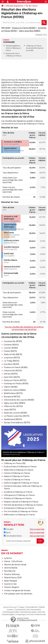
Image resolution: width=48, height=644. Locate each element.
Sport (7, 532)
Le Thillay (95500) (11, 361)
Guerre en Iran (10, 584)
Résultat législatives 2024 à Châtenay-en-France (14, 48)
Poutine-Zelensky (12, 574)
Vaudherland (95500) (13, 419)
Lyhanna (8, 558)
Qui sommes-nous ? (10, 607)
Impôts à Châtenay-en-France (17, 479)
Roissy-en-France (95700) (15, 380)
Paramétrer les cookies (28, 612)
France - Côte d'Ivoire (13, 561)
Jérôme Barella (10, 568)
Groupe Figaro (21, 614)
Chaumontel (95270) (13, 370)
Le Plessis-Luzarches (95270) (16, 416)
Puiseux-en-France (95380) (23, 28)
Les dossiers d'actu (13, 536)
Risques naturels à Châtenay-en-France (21, 502)
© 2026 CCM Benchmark (36, 614)
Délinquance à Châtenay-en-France (19, 495)
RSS (28, 610)
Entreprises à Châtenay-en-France (19, 508)
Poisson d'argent (11, 587)
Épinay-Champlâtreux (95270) (17, 422)
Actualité (8, 529)
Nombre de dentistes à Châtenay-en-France (23, 505)
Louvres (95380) (11, 348)
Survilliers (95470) (11, 364)
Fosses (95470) (10, 351)
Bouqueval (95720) (12, 396)
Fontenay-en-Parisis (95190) (16, 383)
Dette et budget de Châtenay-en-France (21, 483)
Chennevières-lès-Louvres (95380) (19, 400)
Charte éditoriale (31, 607)
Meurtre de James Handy (15, 564)
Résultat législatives (14, 6)
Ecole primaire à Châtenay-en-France (20, 466)
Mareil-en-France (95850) (15, 390)
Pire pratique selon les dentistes (18, 594)
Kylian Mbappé (10, 581)
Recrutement (36, 610)
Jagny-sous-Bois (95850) (29, 31)
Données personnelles (11, 612)
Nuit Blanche (9, 571)
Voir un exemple (37, 529)
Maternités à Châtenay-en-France (18, 470)
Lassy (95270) (10, 409)
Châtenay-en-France (33, 46)
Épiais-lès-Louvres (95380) (15, 413)
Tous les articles (19, 610)
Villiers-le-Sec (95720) (13, 406)
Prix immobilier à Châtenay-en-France (20, 511)
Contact (10, 610)
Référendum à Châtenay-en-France (19, 515)
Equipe (21, 607)
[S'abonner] (24, 541)
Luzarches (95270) (12, 357)
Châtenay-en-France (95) (14, 463)
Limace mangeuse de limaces (17, 590)
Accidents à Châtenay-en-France (18, 492)
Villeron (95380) (10, 387)
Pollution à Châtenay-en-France (17, 498)
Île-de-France (32, 6)
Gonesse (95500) (11, 344)
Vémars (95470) (10, 374)
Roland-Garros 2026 (13, 577)
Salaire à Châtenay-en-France (16, 476)
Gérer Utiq (41, 612)
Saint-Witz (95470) (12, 377)
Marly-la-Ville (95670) (13, 354)
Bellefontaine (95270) (13, 393)
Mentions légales (8, 614)
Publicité (42, 607)
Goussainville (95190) (13, 341)
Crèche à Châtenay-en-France (17, 473)
